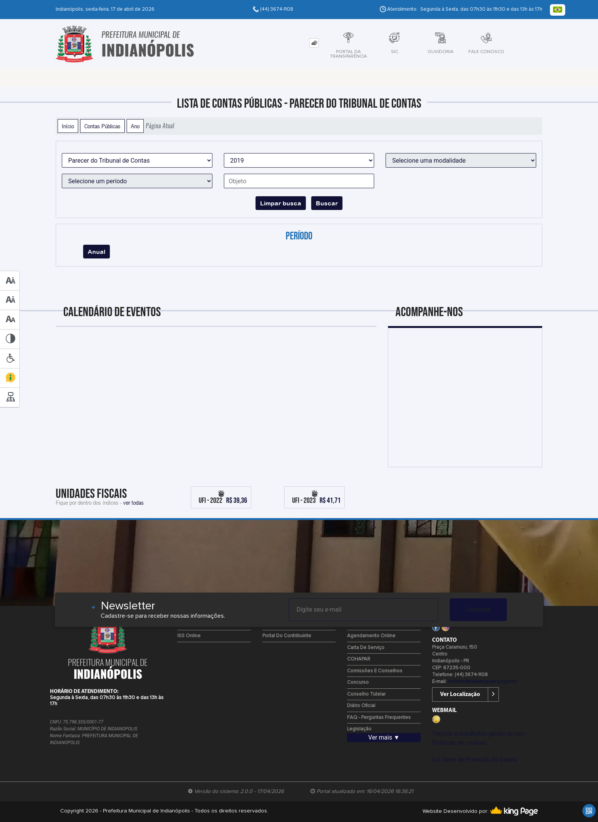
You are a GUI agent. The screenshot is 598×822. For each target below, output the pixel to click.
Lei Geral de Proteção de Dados (474, 759)
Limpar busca (280, 203)
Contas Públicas (102, 126)
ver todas (133, 502)
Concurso (358, 682)
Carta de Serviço (365, 647)
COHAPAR (358, 659)
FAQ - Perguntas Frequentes (379, 717)
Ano (135, 126)
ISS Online (189, 635)
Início (68, 126)
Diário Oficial (361, 705)
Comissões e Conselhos (374, 671)
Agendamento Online (371, 635)
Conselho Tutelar (366, 694)
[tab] (314, 43)
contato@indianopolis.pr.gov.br (482, 681)
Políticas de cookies (459, 742)
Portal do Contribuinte (286, 635)
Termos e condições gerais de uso (478, 733)
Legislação (359, 729)
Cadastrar (478, 609)
